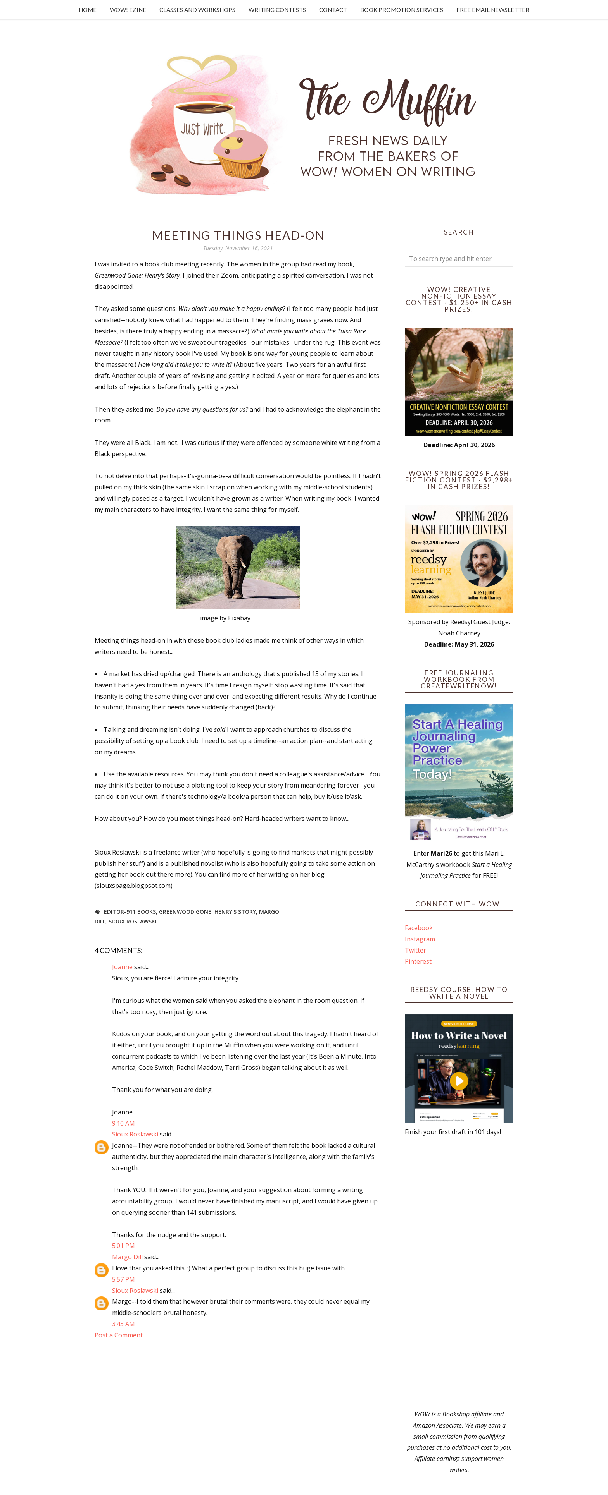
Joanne (122, 967)
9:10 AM (123, 1123)
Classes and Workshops (197, 9)
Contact (333, 9)
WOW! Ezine (128, 9)
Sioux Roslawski (133, 921)
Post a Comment (119, 1335)
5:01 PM (123, 1245)
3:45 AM (123, 1324)
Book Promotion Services (401, 9)
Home (88, 9)
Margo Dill (127, 1257)
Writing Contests (277, 9)
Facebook (419, 927)
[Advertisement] (459, 1273)
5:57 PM (123, 1279)
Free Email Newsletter (492, 9)
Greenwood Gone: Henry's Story (207, 911)
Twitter (415, 950)
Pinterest (418, 961)
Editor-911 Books (130, 911)
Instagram (420, 939)
